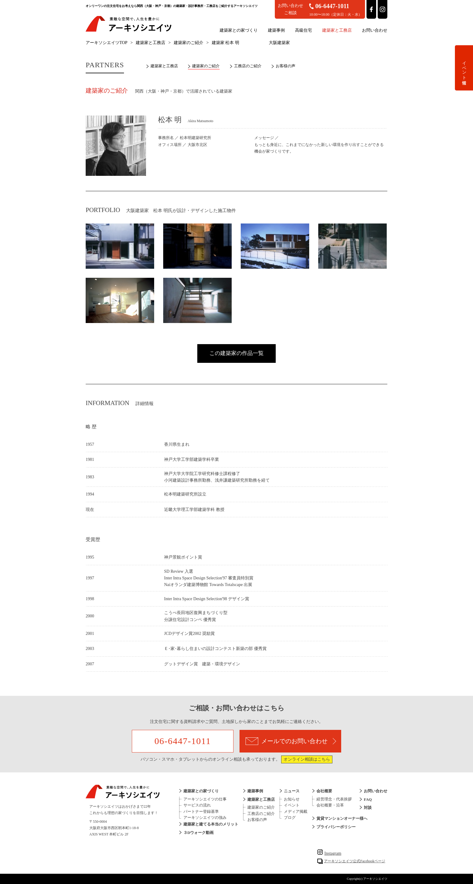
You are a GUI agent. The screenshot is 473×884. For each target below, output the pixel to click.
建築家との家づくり (239, 30)
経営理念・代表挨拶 (334, 799)
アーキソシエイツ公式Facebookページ (354, 861)
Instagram (329, 853)
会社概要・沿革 (330, 805)
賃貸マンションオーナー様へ (341, 818)
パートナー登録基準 (201, 811)
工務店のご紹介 (248, 66)
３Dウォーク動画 (198, 832)
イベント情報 (464, 68)
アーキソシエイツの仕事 (205, 799)
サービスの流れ (197, 805)
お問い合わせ (374, 30)
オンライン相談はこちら (307, 759)
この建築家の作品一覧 (236, 353)
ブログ (290, 817)
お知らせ (292, 799)
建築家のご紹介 (188, 42)
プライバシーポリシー (336, 827)
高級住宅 (303, 30)
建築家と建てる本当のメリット (210, 824)
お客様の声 (285, 66)
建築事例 (276, 30)
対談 (368, 807)
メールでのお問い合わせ (291, 741)
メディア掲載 (295, 811)
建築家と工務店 (337, 30)
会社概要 (324, 791)
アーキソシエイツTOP (106, 42)
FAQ (368, 799)
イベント (292, 805)
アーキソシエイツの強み (205, 817)
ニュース (292, 791)
